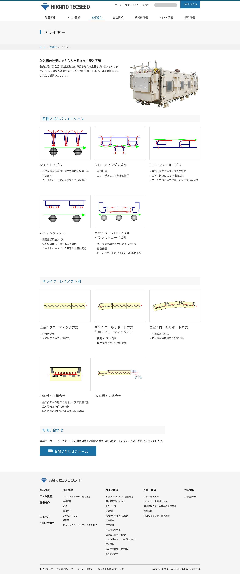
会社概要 (67, 501)
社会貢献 (148, 510)
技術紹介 (53, 47)
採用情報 (189, 490)
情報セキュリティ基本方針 (157, 515)
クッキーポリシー (85, 569)
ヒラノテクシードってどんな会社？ (80, 524)
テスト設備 (46, 496)
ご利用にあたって (64, 569)
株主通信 (110, 524)
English (145, 4)
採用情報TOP (190, 496)
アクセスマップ (70, 515)
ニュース (45, 516)
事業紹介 (67, 510)
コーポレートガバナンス (155, 501)
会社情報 (68, 490)
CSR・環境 (150, 490)
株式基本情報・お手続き (117, 548)
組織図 (66, 520)
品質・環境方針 (151, 496)
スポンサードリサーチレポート (121, 539)
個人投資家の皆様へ (115, 501)
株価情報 (110, 543)
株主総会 (110, 520)
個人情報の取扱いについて (111, 569)
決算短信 (110, 510)
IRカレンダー (112, 553)
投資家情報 (112, 490)
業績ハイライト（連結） (117, 515)
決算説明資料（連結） (116, 534)
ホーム (118, 4)
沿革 (65, 505)
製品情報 (45, 490)
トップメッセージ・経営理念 (77, 496)
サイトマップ (131, 4)
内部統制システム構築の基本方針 (160, 505)
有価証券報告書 (113, 529)
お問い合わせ (190, 4)
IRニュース (111, 505)
